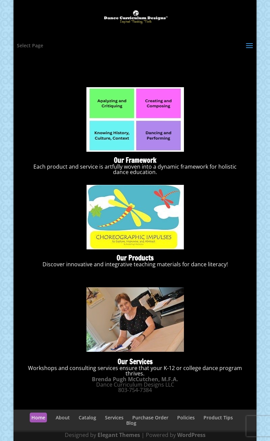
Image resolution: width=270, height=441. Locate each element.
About (63, 417)
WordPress (191, 435)
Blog (131, 423)
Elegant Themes (119, 435)
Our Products (135, 258)
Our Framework (135, 160)
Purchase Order (150, 417)
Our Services (135, 362)
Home (38, 417)
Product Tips (218, 417)
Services (114, 417)
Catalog (87, 417)
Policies (186, 417)
